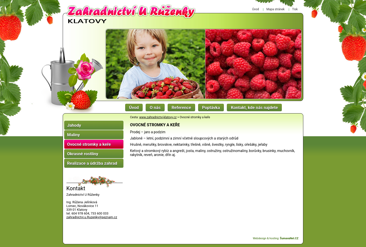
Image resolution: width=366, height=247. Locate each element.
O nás (155, 107)
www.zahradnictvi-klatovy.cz (158, 117)
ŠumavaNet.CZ (289, 238)
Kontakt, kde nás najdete (254, 107)
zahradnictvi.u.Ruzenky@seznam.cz (91, 217)
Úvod (134, 107)
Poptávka (211, 107)
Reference (181, 107)
